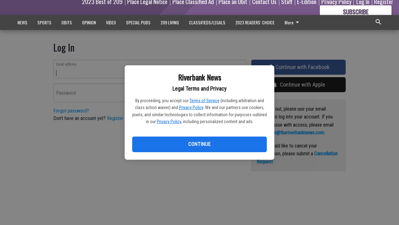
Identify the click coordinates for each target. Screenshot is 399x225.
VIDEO (111, 22)
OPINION (89, 22)
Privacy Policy (191, 107)
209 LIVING (170, 22)
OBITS (66, 22)
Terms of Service (204, 100)
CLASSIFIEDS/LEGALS (207, 22)
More (293, 22)
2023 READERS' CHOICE (255, 22)
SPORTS (44, 22)
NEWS (22, 22)
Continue (199, 144)
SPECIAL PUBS (138, 22)
